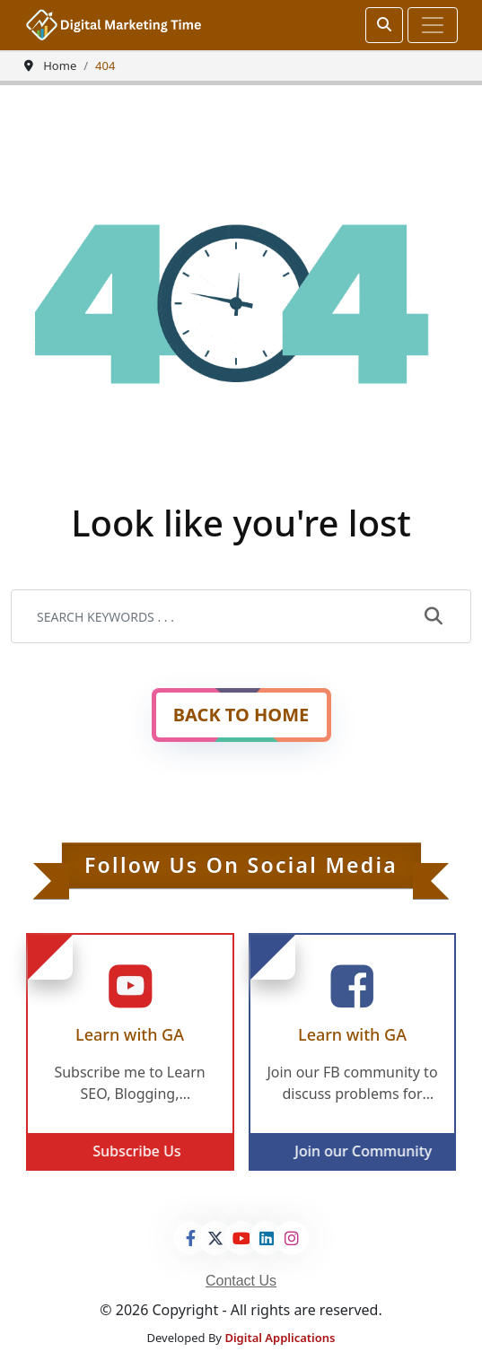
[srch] (384, 25)
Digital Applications (279, 1338)
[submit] (433, 617)
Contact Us (241, 1280)
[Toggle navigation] (433, 25)
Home (59, 65)
